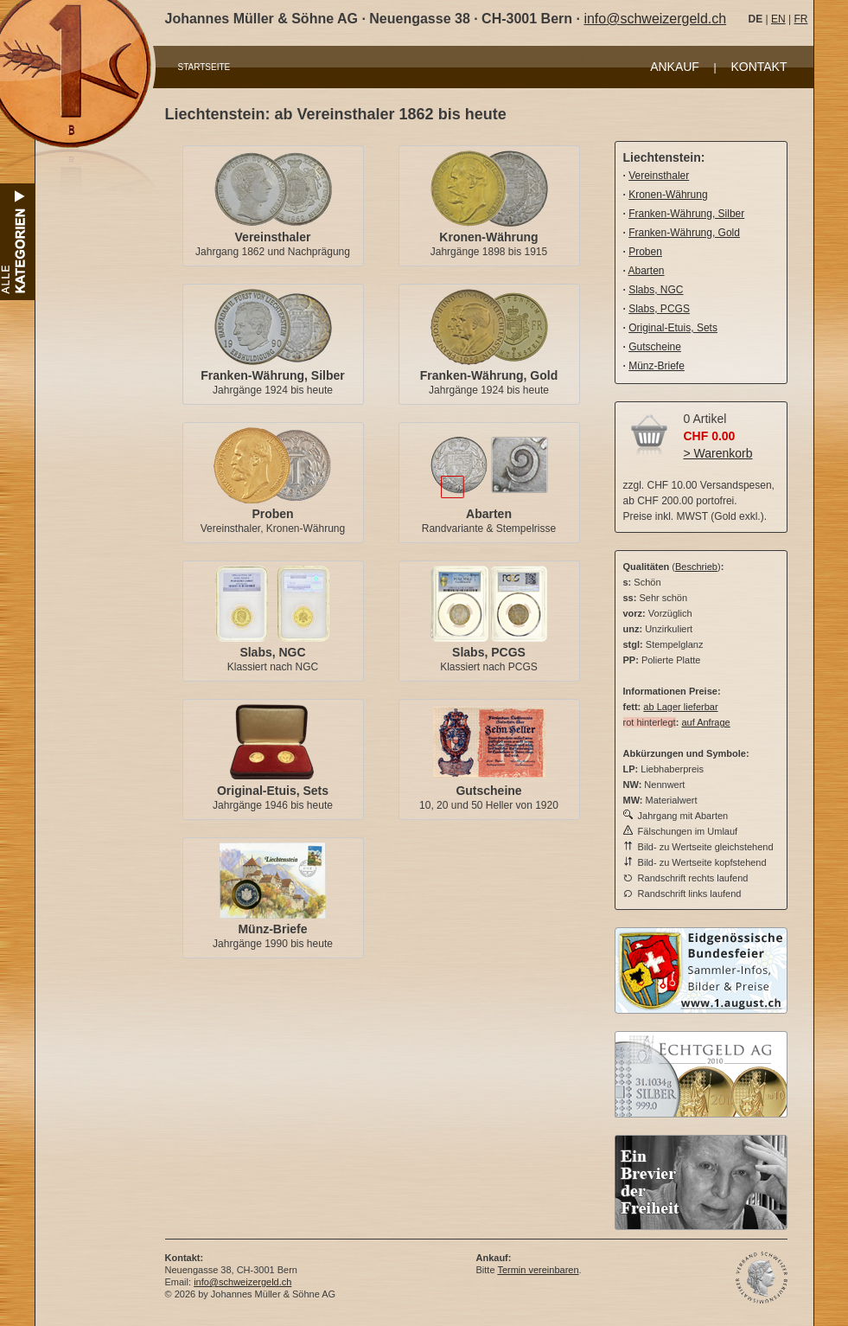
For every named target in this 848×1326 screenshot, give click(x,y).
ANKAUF (674, 67)
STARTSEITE (204, 67)
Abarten (489, 514)
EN (778, 19)
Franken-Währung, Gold (489, 375)
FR (800, 19)
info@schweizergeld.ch (654, 18)
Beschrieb (696, 566)
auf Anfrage (705, 722)
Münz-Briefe (272, 929)
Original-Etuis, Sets (272, 791)
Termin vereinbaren (537, 1270)
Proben (272, 514)
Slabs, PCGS (489, 652)
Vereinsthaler (273, 237)
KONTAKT (758, 67)
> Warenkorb (718, 453)
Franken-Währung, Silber (272, 375)
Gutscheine (488, 791)
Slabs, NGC (272, 652)
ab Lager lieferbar (680, 706)
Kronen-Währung (488, 237)
